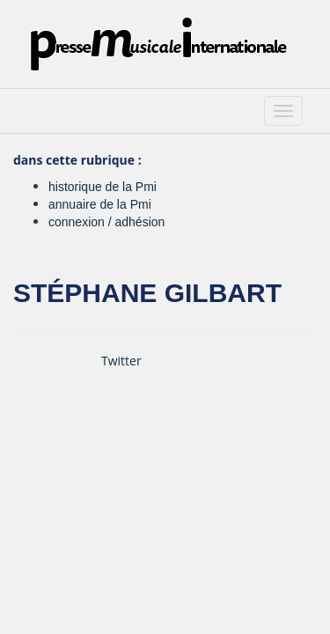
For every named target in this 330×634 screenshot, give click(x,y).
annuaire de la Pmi (99, 204)
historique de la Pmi (102, 187)
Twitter (121, 360)
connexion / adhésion (106, 222)
